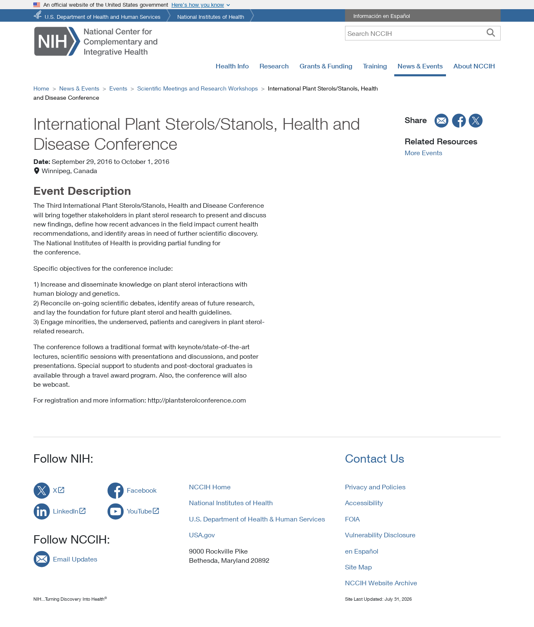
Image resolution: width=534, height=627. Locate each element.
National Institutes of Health (210, 16)
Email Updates (75, 559)
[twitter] (476, 120)
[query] (423, 33)
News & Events (420, 66)
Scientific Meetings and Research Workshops (197, 88)
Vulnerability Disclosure (380, 535)
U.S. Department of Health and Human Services (103, 16)
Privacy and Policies (375, 487)
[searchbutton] (491, 33)
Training (375, 66)
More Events (423, 152)
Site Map (358, 567)
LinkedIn (65, 511)
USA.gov (202, 535)
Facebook (141, 490)
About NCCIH (474, 66)
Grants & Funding (326, 66)
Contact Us (374, 458)
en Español (361, 551)
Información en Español (381, 16)
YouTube (139, 511)
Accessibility (364, 502)
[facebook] (459, 120)
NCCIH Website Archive (381, 583)
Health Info (232, 66)
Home (41, 88)
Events (118, 88)
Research (274, 66)
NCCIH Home (210, 487)
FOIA (352, 519)
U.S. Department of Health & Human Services (257, 519)
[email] (439, 120)
